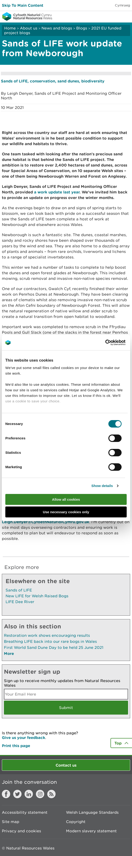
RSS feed (51, 794)
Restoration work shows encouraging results (47, 635)
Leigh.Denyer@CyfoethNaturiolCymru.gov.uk (45, 521)
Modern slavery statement (91, 831)
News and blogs (56, 28)
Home (10, 28)
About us (28, 28)
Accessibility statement (24, 812)
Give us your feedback (23, 737)
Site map (10, 821)
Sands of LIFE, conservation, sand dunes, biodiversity (52, 81)
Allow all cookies (66, 499)
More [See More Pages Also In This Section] (9, 653)
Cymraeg (122, 5)
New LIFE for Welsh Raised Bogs (37, 596)
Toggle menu (125, 16)
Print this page (16, 745)
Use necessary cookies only (66, 512)
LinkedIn (29, 794)
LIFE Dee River (20, 601)
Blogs (81, 28)
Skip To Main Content (22, 5)
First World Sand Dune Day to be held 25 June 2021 (53, 647)
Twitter (17, 794)
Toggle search (112, 16)
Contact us (66, 765)
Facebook (6, 794)
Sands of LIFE (19, 590)
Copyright (75, 821)
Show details (102, 486)
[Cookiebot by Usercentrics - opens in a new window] (113, 342)
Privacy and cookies (21, 831)
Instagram (40, 794)
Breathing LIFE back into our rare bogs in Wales (50, 641)
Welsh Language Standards (92, 812)
